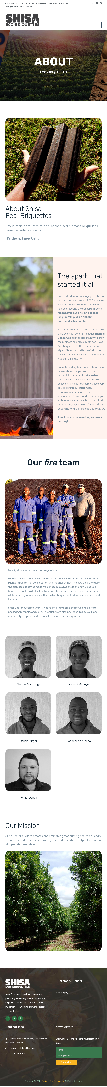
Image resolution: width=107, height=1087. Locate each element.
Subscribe (66, 1063)
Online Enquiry (62, 993)
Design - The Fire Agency (53, 1082)
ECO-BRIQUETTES (53, 73)
